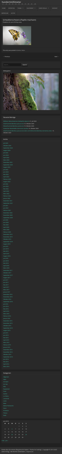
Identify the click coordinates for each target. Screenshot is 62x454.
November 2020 (7, 215)
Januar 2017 (6, 292)
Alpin (4, 379)
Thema (19, 8)
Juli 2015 (5, 333)
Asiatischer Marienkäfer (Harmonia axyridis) (15, 128)
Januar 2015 (6, 347)
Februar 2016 (7, 316)
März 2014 (6, 366)
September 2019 (8, 241)
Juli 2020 (5, 220)
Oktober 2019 (7, 239)
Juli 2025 (5, 143)
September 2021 (8, 203)
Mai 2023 (5, 174)
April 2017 (6, 287)
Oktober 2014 (7, 354)
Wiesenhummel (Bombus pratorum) (13, 126)
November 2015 (7, 323)
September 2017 (8, 275)
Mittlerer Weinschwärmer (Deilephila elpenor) (16, 121)
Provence (6, 410)
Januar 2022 (6, 198)
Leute (5, 401)
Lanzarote (6, 398)
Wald (4, 415)
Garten (19, 50)
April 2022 (6, 191)
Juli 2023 (5, 169)
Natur (23, 50)
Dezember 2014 (7, 349)
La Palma (5, 396)
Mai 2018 (5, 263)
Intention (11, 8)
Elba (4, 386)
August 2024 (6, 150)
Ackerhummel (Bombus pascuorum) (13, 123)
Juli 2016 (5, 304)
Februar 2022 (7, 196)
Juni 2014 (6, 359)
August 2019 (6, 244)
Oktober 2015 (7, 325)
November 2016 (7, 297)
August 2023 (6, 167)
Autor (13, 13)
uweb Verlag (43, 8)
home (4, 8)
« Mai (2, 440)
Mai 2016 (5, 309)
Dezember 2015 (7, 321)
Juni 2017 (6, 282)
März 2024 (6, 160)
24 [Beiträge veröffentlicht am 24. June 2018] (26, 434)
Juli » (6, 440)
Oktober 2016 (7, 299)
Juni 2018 (6, 261)
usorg (19, 22)
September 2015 (8, 328)
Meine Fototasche (8, 406)
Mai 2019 (5, 251)
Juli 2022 (5, 184)
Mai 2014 (5, 361)
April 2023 (6, 177)
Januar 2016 (6, 318)
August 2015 (6, 330)
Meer (4, 403)
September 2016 (8, 301)
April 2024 (6, 157)
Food (4, 391)
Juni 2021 (6, 208)
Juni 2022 (6, 186)
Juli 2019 (5, 246)
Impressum (5, 13)
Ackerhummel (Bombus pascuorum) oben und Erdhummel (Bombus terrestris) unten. (27, 131)
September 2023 (8, 165)
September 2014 (8, 357)
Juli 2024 (5, 153)
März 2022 (6, 193)
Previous (6, 56)
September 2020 (8, 217)
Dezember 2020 (7, 213)
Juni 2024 (6, 155)
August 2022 (6, 181)
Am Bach (5, 382)
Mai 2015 (5, 337)
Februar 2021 (7, 210)
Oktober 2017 (7, 273)
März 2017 (6, 289)
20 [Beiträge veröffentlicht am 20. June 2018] (12, 434)
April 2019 (6, 253)
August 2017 (6, 277)
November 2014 (7, 352)
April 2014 (6, 364)
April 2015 (6, 340)
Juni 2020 (6, 222)
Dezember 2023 (7, 162)
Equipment (30, 8)
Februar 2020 (7, 232)
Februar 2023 (7, 179)
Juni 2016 (6, 306)
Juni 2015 (6, 335)
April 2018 (6, 265)
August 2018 (6, 256)
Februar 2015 (7, 345)
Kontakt (54, 8)
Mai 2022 (5, 189)
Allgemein (6, 377)
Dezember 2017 (7, 270)
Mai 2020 (5, 225)
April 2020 (6, 227)
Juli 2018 (5, 258)
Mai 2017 (5, 285)
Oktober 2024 (7, 145)
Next (57, 56)
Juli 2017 (5, 280)
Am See (5, 384)
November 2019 (7, 237)
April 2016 (6, 311)
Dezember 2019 (7, 234)
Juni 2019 (6, 249)
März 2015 (6, 342)
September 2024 (8, 148)
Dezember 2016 (7, 294)
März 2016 (6, 313)
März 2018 (6, 268)
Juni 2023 (6, 172)
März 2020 (6, 229)
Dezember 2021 (7, 201)
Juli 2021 (5, 205)
